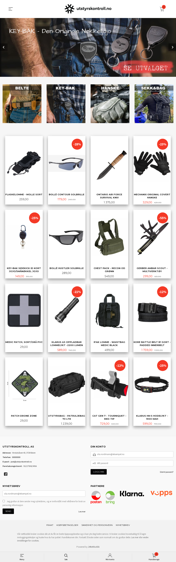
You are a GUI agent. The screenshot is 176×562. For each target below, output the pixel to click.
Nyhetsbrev (123, 525)
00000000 (16, 457)
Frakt (49, 525)
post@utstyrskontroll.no (21, 462)
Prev (4, 47)
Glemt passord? (166, 472)
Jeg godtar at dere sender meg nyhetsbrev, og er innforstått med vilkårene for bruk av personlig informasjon (44, 503)
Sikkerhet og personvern (97, 525)
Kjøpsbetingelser (67, 525)
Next (172, 47)
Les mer (82, 512)
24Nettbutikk (94, 547)
